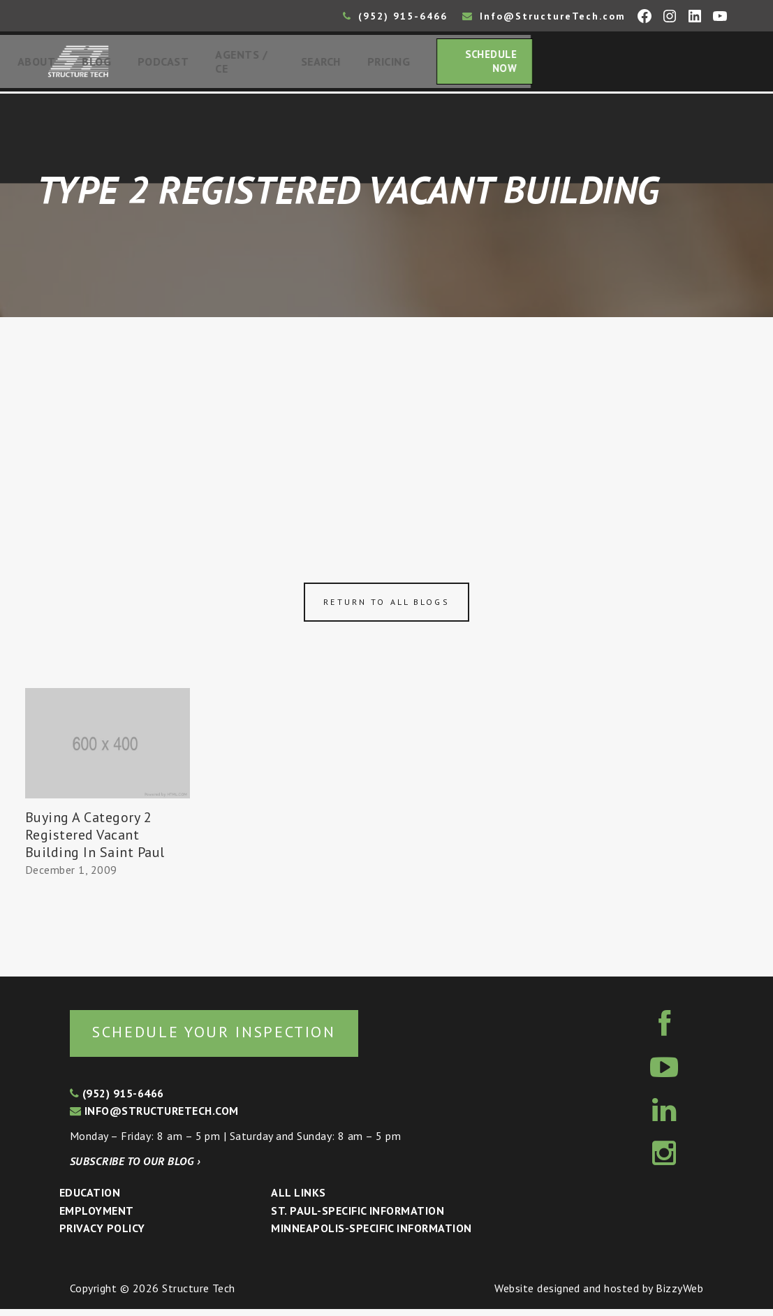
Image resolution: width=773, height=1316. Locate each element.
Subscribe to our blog (135, 1168)
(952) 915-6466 (395, 16)
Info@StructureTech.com (544, 16)
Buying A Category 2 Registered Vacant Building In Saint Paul (95, 839)
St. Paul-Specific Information (357, 1217)
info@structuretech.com (154, 1118)
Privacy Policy (102, 1236)
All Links (298, 1200)
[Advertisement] (386, 427)
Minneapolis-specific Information (371, 1236)
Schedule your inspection (234, 1038)
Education (89, 1200)
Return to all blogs (386, 607)
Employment (96, 1217)
